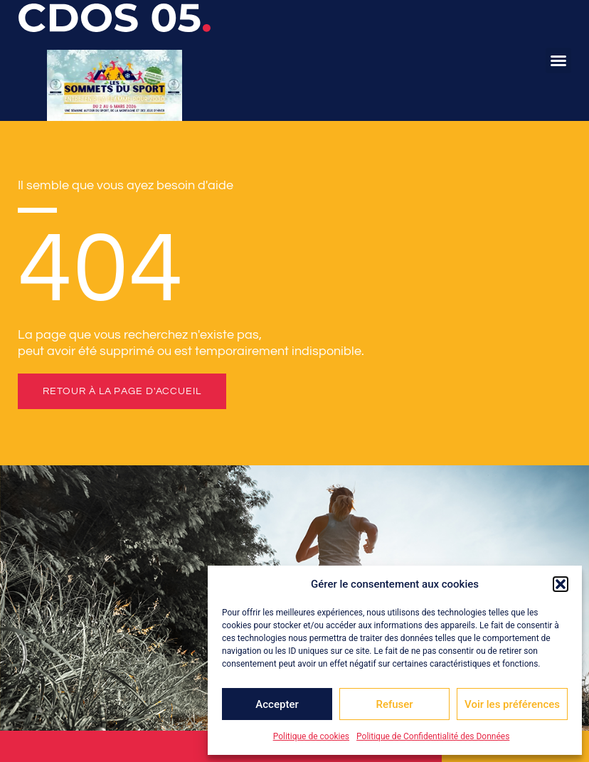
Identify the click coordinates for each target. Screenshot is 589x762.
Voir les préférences (512, 704)
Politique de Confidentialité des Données (432, 736)
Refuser (394, 704)
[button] (560, 584)
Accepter (276, 704)
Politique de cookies (311, 736)
